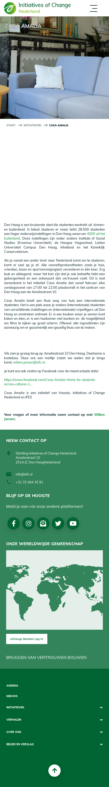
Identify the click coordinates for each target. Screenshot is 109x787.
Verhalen (13, 719)
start (11, 125)
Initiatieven (32, 125)
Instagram (28, 523)
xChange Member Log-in (26, 639)
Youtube (73, 523)
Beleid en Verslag (20, 744)
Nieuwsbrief (43, 523)
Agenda (12, 685)
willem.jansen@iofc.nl (29, 362)
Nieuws (12, 696)
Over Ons (13, 732)
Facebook (14, 523)
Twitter (58, 523)
